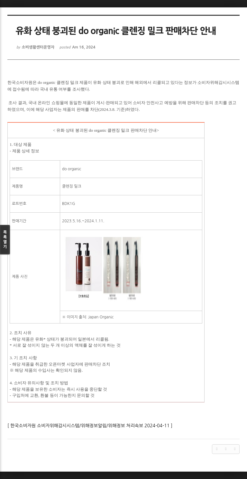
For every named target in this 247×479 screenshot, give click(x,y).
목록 (5, 239)
